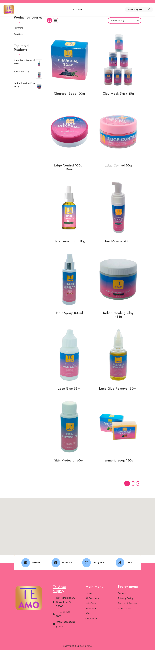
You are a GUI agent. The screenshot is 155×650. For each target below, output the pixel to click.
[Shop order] (124, 20)
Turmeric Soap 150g (118, 460)
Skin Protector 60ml (69, 460)
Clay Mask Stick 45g (118, 93)
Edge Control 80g (118, 165)
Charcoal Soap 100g (69, 93)
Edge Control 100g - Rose (69, 167)
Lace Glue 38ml (69, 388)
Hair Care (18, 27)
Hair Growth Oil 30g (69, 241)
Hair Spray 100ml (69, 313)
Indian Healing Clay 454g (118, 314)
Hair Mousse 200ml (118, 241)
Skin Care (18, 34)
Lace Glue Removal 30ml (118, 388)
